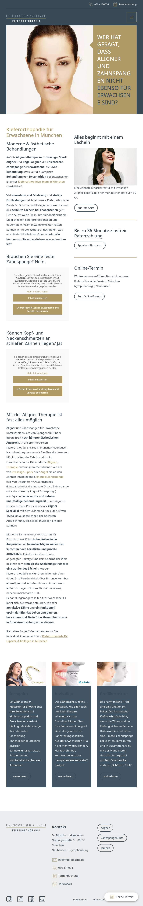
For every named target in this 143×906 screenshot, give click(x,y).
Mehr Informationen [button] (37, 291)
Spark (29, 472)
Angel (44, 472)
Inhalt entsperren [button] (37, 297)
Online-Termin (121, 897)
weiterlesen (20, 776)
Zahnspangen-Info (112, 838)
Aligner (105, 828)
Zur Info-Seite (86, 208)
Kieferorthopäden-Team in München (41, 181)
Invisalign (18, 472)
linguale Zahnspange (49, 477)
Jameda (105, 848)
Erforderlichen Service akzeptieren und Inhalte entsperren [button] (38, 309)
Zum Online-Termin (89, 296)
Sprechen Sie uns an (90, 245)
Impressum (99, 899)
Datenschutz (80, 899)
